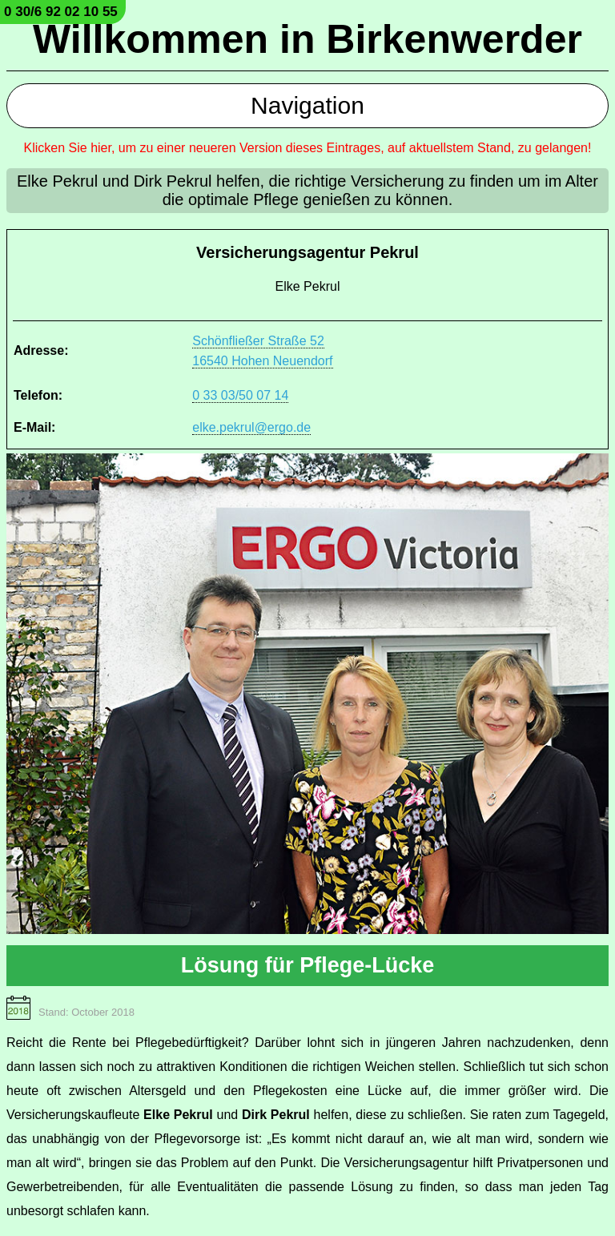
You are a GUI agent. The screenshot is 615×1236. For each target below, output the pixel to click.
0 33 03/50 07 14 (240, 395)
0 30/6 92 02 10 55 (61, 11)
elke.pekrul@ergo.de (251, 427)
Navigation (307, 105)
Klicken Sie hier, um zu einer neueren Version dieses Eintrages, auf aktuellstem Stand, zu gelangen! (308, 148)
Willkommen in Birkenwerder (307, 39)
